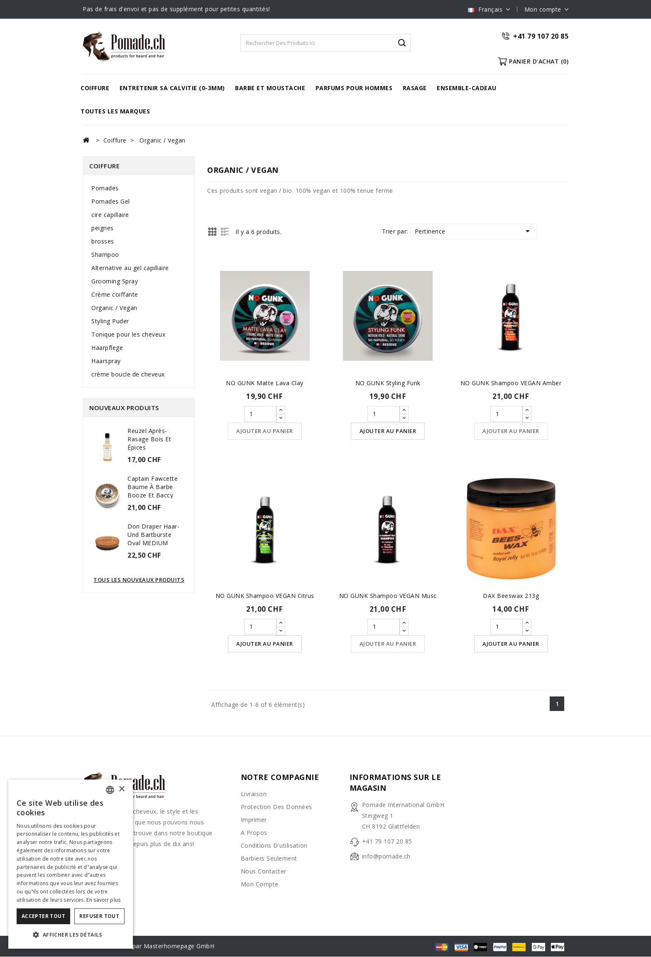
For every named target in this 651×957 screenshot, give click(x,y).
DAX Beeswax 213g (511, 596)
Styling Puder (110, 321)
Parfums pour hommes (354, 88)
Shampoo (105, 254)
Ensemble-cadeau (467, 88)
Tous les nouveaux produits (138, 579)
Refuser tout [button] (99, 916)
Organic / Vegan (114, 308)
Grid (212, 231)
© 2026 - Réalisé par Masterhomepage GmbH (148, 946)
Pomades (105, 188)
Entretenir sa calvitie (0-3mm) (172, 88)
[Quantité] (260, 414)
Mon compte (260, 884)
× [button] (121, 789)
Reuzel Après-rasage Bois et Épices (149, 439)
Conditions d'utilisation (274, 846)
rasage (415, 88)
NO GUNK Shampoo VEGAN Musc (388, 596)
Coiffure (95, 88)
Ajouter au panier (264, 431)
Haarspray (106, 361)
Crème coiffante (114, 294)
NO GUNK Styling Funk (388, 383)
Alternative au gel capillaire (130, 268)
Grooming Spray (114, 281)
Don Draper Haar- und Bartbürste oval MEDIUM (153, 534)
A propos (254, 833)
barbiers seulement (269, 859)
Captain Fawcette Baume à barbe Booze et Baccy (152, 487)
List (224, 231)
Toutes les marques (115, 111)
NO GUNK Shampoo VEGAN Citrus (264, 596)
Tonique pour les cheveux (128, 334)
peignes (102, 228)
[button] (71, 935)
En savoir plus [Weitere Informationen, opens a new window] (103, 899)
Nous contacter (263, 872)
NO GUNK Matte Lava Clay (264, 383)
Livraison (254, 794)
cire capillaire (110, 215)
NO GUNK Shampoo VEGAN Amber (511, 383)
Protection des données (276, 807)
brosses (102, 241)
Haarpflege (107, 348)
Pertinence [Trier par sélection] (474, 231)
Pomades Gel (110, 201)
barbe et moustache (270, 88)
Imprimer (254, 820)
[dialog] (70, 864)
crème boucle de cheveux (128, 374)
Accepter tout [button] (43, 916)
